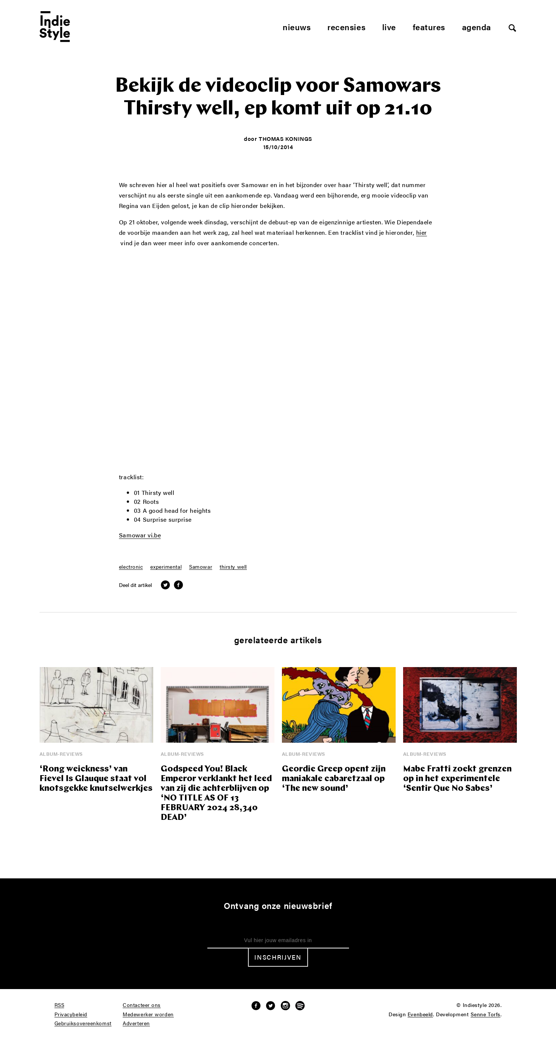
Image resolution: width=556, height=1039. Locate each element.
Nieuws (297, 26)
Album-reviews (61, 753)
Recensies (346, 26)
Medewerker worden (148, 1014)
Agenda (476, 26)
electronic (131, 567)
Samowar (200, 567)
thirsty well (233, 567)
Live (389, 26)
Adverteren (136, 1023)
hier (421, 233)
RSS (59, 1005)
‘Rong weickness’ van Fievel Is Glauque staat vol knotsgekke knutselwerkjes (96, 779)
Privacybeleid (70, 1014)
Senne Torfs (485, 1014)
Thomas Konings (285, 138)
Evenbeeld (420, 1014)
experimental (166, 567)
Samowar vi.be (140, 535)
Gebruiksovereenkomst (82, 1023)
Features (429, 26)
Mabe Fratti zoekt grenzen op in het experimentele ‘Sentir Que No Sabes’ (457, 779)
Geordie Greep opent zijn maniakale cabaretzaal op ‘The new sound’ (334, 779)
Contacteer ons (142, 1005)
